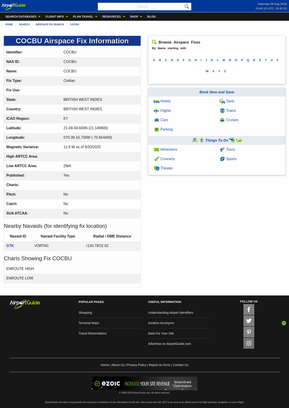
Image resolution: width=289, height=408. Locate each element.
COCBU (74, 24)
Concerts (164, 159)
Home (9, 24)
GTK (10, 246)
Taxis (226, 101)
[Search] (186, 6)
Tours (227, 149)
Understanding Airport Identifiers (170, 312)
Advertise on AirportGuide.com (169, 344)
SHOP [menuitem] (134, 16)
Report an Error (159, 365)
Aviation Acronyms (161, 323)
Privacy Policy (136, 365)
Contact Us (180, 365)
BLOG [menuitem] (151, 16)
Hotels (162, 101)
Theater (163, 168)
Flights (162, 111)
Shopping (85, 312)
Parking (163, 129)
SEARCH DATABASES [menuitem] (20, 16)
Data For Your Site (161, 333)
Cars (161, 120)
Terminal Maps (89, 323)
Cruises (228, 120)
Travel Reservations (93, 333)
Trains (227, 111)
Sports (228, 159)
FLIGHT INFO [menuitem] (54, 16)
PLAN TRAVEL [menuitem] (83, 16)
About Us (117, 365)
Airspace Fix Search (50, 24)
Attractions (165, 149)
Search (24, 24)
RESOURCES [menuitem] (111, 16)
